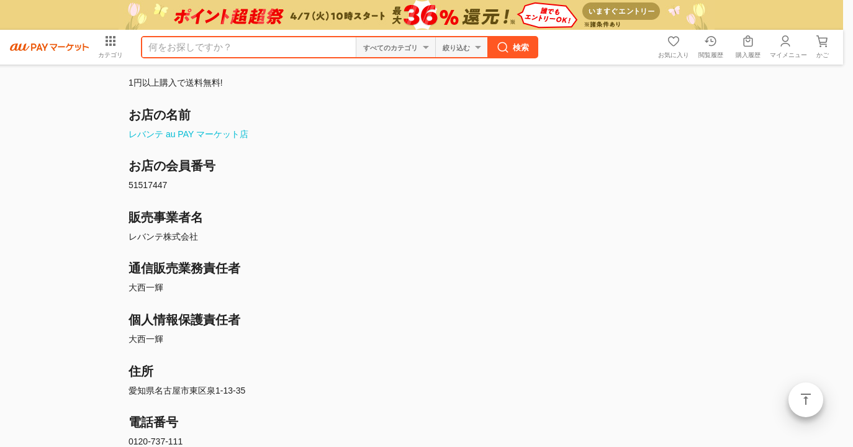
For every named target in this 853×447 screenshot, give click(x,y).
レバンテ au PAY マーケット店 (188, 134)
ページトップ (805, 399)
